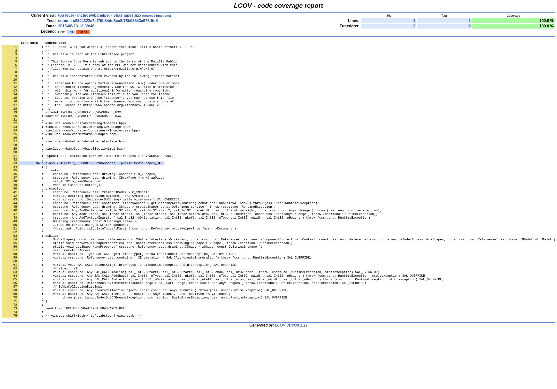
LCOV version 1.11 (291, 380)
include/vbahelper (93, 15)
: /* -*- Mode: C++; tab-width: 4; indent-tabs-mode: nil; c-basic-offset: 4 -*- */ (98, 48)
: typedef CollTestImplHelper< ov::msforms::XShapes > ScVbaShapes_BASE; (88, 179)
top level (66, 15)
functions (163, 15)
